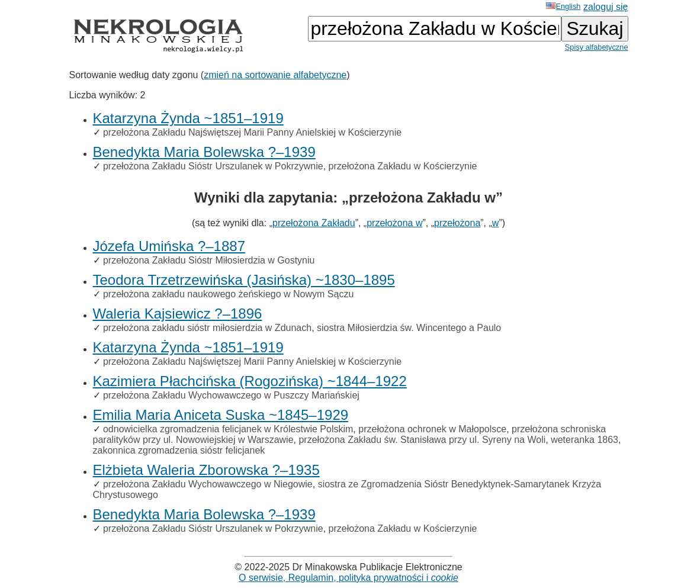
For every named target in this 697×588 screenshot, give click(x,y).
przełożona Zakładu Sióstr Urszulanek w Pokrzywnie (213, 166)
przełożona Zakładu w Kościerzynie (403, 166)
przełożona (457, 223)
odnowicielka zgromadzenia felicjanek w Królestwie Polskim (228, 429)
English (563, 6)
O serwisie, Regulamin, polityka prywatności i (348, 578)
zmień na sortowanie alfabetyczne (275, 75)
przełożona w (394, 223)
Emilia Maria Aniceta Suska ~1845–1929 (221, 415)
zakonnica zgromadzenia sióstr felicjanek (179, 450)
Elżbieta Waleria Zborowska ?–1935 (206, 470)
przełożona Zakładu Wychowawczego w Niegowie (208, 484)
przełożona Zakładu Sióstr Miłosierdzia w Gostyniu (208, 260)
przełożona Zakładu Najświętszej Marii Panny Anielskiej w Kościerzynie (252, 132)
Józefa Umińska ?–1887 (169, 246)
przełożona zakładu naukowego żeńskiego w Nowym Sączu (228, 294)
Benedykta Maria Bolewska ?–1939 (204, 152)
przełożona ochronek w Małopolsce (432, 429)
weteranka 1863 (584, 440)
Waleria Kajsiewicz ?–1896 (177, 314)
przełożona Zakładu (313, 223)
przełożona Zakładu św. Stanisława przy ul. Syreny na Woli (421, 440)
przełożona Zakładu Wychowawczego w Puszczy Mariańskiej (231, 395)
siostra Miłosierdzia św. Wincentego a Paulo (409, 328)
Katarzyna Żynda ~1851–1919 (188, 118)
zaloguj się (605, 7)
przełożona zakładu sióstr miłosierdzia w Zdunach (207, 328)
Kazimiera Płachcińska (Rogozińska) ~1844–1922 (250, 381)
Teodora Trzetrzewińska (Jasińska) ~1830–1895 (244, 280)
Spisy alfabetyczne (596, 47)
